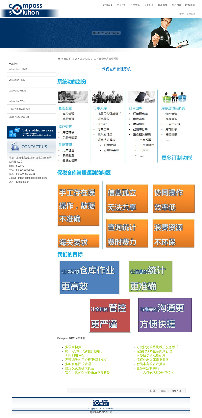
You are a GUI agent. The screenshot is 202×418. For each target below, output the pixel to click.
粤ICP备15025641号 (101, 412)
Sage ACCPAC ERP (19, 117)
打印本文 (176, 390)
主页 (74, 58)
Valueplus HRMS (18, 69)
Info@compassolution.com (32, 177)
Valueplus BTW (17, 101)
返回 (152, 390)
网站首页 (108, 5)
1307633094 (22, 182)
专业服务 (149, 5)
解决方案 (163, 5)
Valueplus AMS (17, 80)
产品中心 (135, 5)
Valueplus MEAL (17, 90)
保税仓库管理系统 (20, 109)
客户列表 (176, 5)
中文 (181, 14)
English (191, 14)
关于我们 (121, 5)
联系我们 (190, 5)
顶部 (163, 390)
